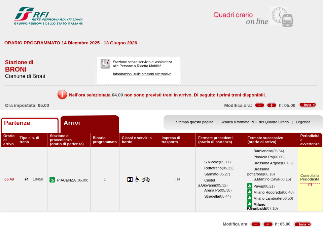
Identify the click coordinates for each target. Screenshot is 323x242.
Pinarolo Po (263, 157)
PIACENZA (67, 180)
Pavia (258, 186)
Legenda (303, 122)
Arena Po (212, 190)
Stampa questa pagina (194, 122)
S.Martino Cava (266, 179)
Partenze (17, 122)
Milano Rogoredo (268, 192)
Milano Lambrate (268, 198)
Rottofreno (213, 168)
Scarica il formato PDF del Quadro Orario (255, 122)
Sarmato (211, 174)
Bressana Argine (267, 163)
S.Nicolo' (211, 162)
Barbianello (263, 151)
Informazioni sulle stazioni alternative (142, 74)
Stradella (211, 196)
